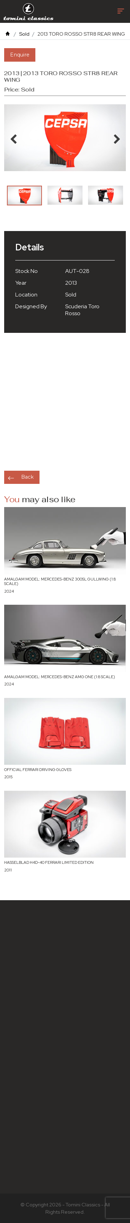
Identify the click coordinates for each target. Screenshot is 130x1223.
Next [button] (116, 137)
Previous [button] (13, 137)
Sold (24, 33)
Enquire (19, 55)
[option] (24, 195)
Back (27, 477)
